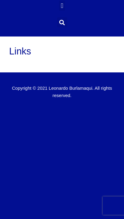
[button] (62, 6)
